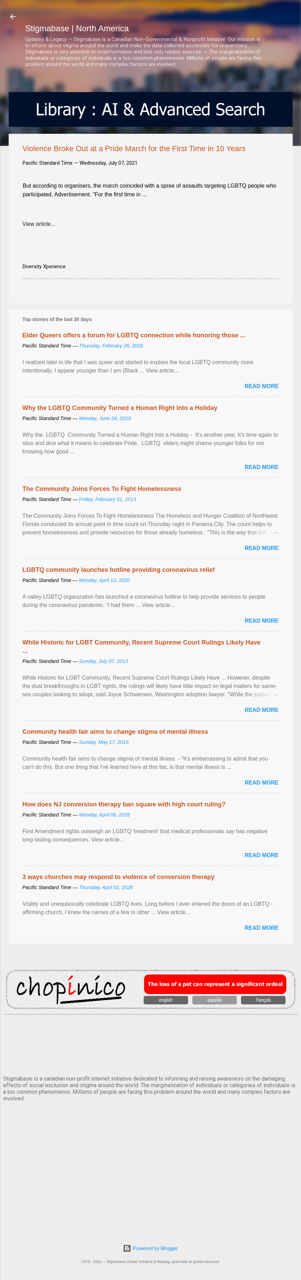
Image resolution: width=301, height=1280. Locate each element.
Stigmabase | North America (77, 28)
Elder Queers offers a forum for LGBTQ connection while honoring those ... (134, 335)
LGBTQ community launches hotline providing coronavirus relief (119, 569)
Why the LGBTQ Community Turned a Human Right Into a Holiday (120, 407)
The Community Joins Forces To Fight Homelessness (102, 488)
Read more (262, 386)
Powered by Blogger (150, 1248)
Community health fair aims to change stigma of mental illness (115, 731)
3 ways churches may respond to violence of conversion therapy (119, 876)
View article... (39, 224)
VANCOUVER (150, 1044)
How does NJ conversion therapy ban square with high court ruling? (124, 804)
